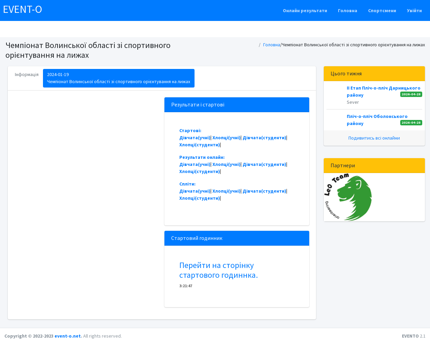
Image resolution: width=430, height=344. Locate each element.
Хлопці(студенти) (199, 145)
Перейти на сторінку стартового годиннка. (218, 270)
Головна (347, 10)
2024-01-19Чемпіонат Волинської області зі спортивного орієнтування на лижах (118, 77)
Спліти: (187, 184)
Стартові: (190, 130)
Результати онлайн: (202, 157)
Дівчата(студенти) (264, 137)
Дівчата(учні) (194, 137)
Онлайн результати (305, 10)
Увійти (414, 10)
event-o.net (67, 336)
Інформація (27, 74)
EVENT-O (22, 9)
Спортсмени (382, 10)
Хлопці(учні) (226, 137)
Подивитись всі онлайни (374, 138)
